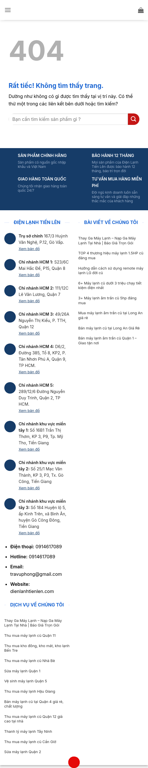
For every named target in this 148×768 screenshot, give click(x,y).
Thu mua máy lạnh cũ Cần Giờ (30, 742)
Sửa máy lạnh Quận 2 (22, 752)
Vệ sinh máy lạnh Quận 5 (25, 681)
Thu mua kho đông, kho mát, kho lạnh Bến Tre (37, 648)
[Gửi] (133, 119)
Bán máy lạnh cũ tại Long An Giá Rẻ (109, 328)
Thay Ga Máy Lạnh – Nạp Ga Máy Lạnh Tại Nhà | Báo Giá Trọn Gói (107, 240)
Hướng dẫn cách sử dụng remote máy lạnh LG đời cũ (110, 270)
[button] (7, 10)
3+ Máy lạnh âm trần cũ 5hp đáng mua (107, 300)
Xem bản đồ (29, 248)
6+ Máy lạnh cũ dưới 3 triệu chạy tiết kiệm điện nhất (109, 285)
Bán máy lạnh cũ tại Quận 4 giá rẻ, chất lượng (33, 704)
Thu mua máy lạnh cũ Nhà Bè (29, 661)
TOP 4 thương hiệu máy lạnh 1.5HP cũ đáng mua (110, 255)
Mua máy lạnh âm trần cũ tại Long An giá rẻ (110, 315)
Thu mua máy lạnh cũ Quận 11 (30, 635)
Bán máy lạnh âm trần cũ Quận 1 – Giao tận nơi (107, 340)
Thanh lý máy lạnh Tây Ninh (28, 731)
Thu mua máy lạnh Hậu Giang (29, 691)
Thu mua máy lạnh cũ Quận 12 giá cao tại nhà (33, 719)
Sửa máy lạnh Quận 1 (22, 671)
